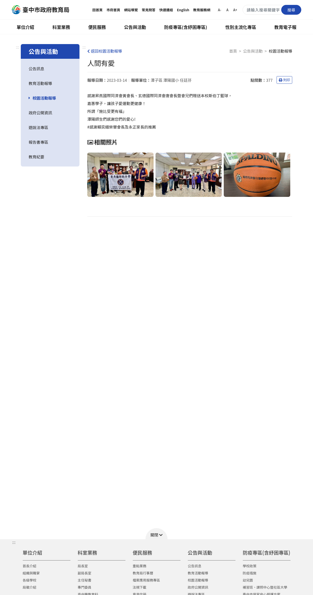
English (183, 9)
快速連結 (166, 9)
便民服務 (97, 27)
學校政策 (250, 565)
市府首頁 (113, 9)
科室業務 (61, 27)
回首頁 (97, 9)
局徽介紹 (29, 587)
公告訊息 (36, 68)
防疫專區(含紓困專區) (185, 27)
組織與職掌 (31, 573)
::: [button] (13, 542)
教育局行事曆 (143, 573)
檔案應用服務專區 (146, 580)
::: (17, 47)
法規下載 (139, 587)
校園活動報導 (44, 98)
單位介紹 (25, 27)
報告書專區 (38, 142)
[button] (156, 533)
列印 (284, 79)
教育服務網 (201, 9)
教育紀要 (36, 157)
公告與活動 (135, 27)
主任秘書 (84, 580)
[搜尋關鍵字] (272, 10)
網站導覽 (131, 9)
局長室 (83, 565)
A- (219, 9)
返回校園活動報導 (104, 51)
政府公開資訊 (40, 113)
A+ (235, 9)
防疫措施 (250, 573)
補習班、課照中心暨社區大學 (265, 587)
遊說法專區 (38, 127)
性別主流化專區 (240, 27)
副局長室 (84, 573)
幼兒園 (248, 580)
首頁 (233, 51)
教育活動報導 (40, 83)
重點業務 (139, 565)
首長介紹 (29, 565)
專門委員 (84, 587)
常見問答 (149, 9)
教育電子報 (285, 27)
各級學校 (29, 580)
